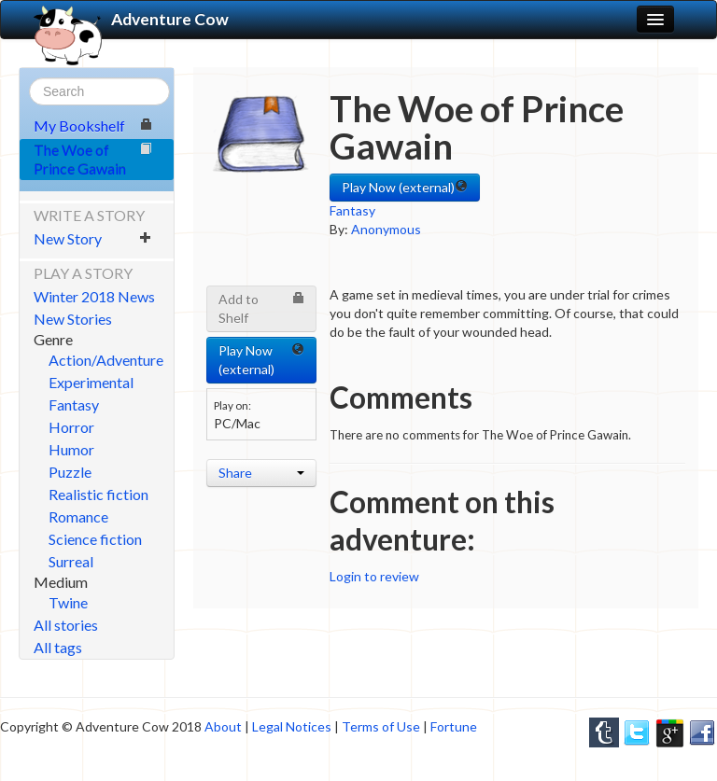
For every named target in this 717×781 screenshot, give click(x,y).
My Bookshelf (93, 125)
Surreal (71, 561)
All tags (58, 647)
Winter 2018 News (94, 296)
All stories (66, 625)
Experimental (91, 382)
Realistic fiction (98, 494)
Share (261, 473)
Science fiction (95, 539)
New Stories (73, 319)
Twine (68, 602)
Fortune (453, 726)
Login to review (374, 576)
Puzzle (70, 472)
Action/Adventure (106, 360)
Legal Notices (291, 726)
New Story (93, 238)
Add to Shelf (261, 308)
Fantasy (74, 404)
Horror (71, 427)
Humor (71, 449)
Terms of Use (381, 726)
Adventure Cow (131, 20)
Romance (78, 516)
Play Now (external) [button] (405, 187)
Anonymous (386, 229)
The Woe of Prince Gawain (93, 159)
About (223, 726)
